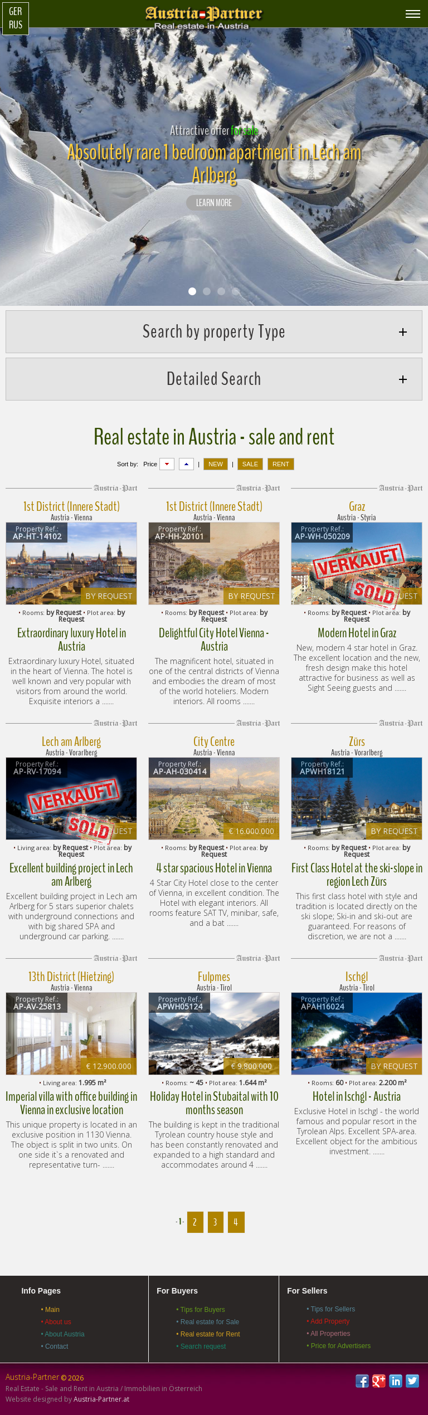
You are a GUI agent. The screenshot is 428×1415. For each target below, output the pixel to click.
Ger (15, 11)
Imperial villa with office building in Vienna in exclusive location (71, 1103)
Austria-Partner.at (101, 1399)
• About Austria (62, 1334)
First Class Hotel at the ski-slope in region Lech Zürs (356, 874)
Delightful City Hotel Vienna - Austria (214, 639)
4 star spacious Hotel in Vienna (214, 868)
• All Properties (328, 1334)
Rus (15, 25)
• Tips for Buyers (200, 1310)
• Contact (54, 1346)
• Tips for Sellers (331, 1309)
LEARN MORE (214, 203)
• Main (50, 1310)
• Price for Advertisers (339, 1346)
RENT (281, 464)
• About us (56, 1322)
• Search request (201, 1346)
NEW (215, 464)
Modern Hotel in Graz (357, 633)
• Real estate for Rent (208, 1334)
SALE (250, 464)
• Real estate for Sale (207, 1322)
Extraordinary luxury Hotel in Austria (71, 639)
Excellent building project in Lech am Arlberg (71, 874)
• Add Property (328, 1321)
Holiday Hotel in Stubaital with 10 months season (214, 1103)
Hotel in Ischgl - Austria (357, 1096)
